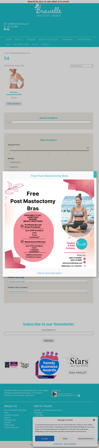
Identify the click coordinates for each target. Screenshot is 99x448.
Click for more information (49, 226)
